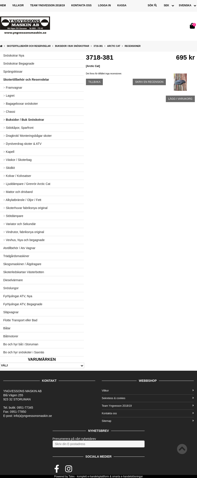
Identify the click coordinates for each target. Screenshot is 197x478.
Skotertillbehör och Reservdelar (29, 46)
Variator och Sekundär (19, 224)
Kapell (8, 151)
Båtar (6, 328)
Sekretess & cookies (148, 398)
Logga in (104, 5)
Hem (3, 5)
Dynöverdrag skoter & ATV (22, 143)
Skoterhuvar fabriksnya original (25, 208)
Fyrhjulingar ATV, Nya (17, 296)
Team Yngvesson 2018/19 (47, 5)
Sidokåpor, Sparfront (18, 127)
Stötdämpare (13, 216)
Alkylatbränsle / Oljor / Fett (22, 200)
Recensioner (132, 46)
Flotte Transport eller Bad (20, 320)
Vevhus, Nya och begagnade (24, 240)
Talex (72, 476)
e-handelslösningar (132, 476)
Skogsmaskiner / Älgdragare (22, 264)
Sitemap (148, 421)
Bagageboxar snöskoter (20, 103)
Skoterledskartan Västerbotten (23, 272)
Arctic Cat (113, 46)
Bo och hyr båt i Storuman (20, 344)
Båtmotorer (10, 336)
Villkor (18, 5)
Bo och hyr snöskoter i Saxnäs (23, 352)
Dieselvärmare (13, 280)
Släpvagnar (11, 312)
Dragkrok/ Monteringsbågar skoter (27, 135)
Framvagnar (12, 87)
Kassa (121, 5)
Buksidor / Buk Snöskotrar (72, 46)
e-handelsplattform (98, 476)
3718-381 (98, 46)
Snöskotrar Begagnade (18, 63)
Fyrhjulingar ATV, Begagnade (22, 304)
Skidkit (9, 168)
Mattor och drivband (18, 192)
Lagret (9, 95)
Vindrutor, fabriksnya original (23, 232)
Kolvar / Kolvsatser (17, 176)
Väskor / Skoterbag (17, 160)
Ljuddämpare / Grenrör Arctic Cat (26, 184)
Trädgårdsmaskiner (16, 256)
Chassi (9, 111)
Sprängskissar (13, 71)
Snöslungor (11, 288)
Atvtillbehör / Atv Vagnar (19, 248)
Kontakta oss (81, 5)
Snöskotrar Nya (13, 55)
